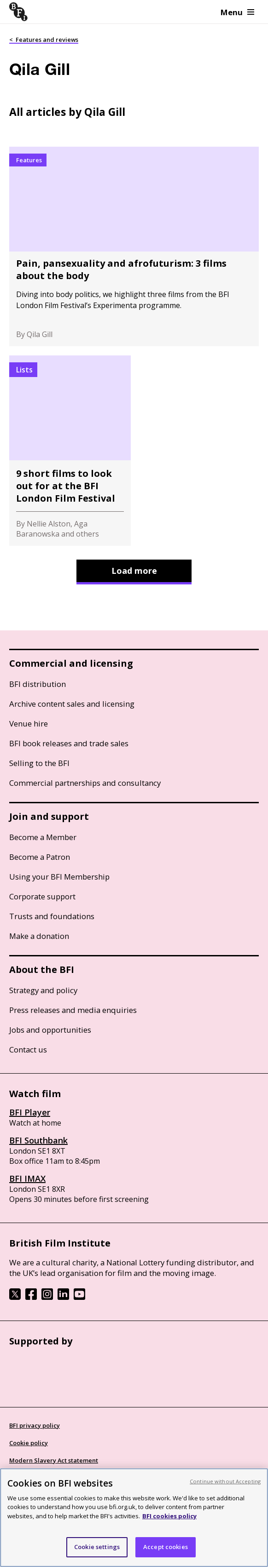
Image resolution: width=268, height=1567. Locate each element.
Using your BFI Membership (59, 876)
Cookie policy (28, 1443)
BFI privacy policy (34, 1425)
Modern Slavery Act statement (53, 1460)
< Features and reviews (43, 39)
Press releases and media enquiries (73, 1010)
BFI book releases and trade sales (68, 743)
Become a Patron (39, 857)
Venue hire (28, 723)
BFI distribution (37, 684)
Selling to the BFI (39, 763)
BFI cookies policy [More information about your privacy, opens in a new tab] (169, 1516)
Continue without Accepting (225, 1481)
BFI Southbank (38, 1140)
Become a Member (42, 837)
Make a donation (39, 936)
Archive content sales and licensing (71, 703)
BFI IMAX (27, 1178)
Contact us (28, 1049)
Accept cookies (165, 1547)
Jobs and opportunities (50, 1029)
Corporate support (42, 896)
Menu (237, 12)
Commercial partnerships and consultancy (85, 783)
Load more (134, 570)
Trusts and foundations (51, 916)
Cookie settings (97, 1547)
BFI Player (29, 1112)
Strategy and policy (43, 990)
